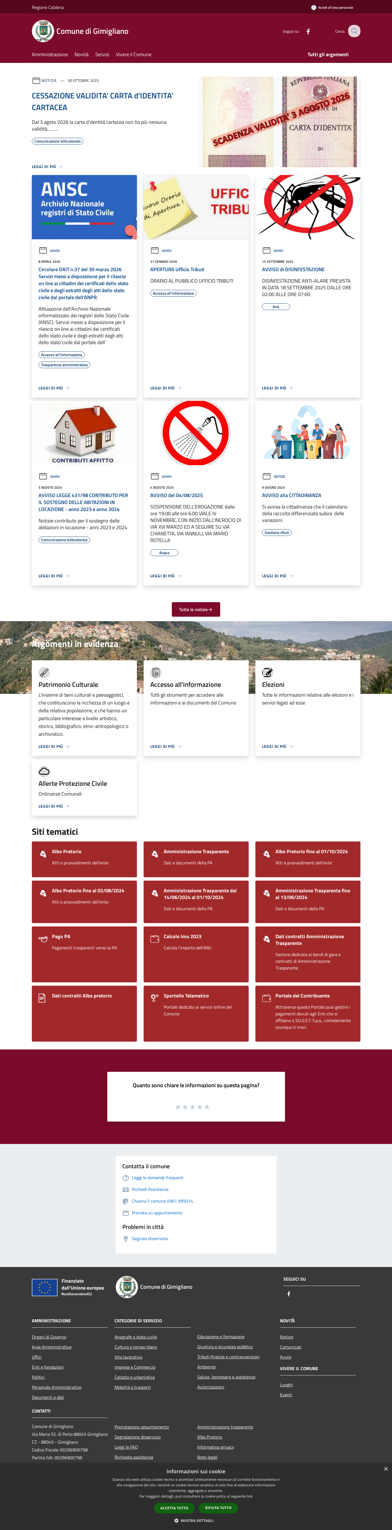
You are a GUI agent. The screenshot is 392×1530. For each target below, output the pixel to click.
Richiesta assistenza (134, 1457)
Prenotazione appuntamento (142, 1426)
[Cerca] (353, 31)
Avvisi (49, 250)
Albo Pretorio (209, 1437)
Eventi (286, 1394)
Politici (38, 1377)
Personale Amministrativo (56, 1387)
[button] (196, 1520)
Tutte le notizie (196, 609)
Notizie (49, 80)
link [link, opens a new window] (250, 1496)
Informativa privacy (215, 1447)
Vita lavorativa (128, 1357)
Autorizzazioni (210, 1387)
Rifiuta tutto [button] (218, 1507)
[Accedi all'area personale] (332, 7)
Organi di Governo (49, 1336)
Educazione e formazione (220, 1336)
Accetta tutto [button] (174, 1508)
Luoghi (286, 1384)
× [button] (386, 1469)
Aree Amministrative (52, 1347)
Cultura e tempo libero (136, 1347)
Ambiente (206, 1366)
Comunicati (290, 1347)
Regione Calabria (48, 7)
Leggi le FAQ (126, 1447)
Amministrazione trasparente (225, 1426)
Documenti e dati (48, 1397)
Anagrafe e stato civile (136, 1336)
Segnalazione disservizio (138, 1437)
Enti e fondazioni (48, 1367)
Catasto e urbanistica (135, 1377)
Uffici (37, 1357)
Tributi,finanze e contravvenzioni (228, 1356)
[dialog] (196, 1496)
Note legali (207, 1457)
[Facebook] (304, 31)
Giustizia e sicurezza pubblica (225, 1346)
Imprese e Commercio (135, 1367)
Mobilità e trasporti (133, 1387)
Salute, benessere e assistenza (226, 1376)
